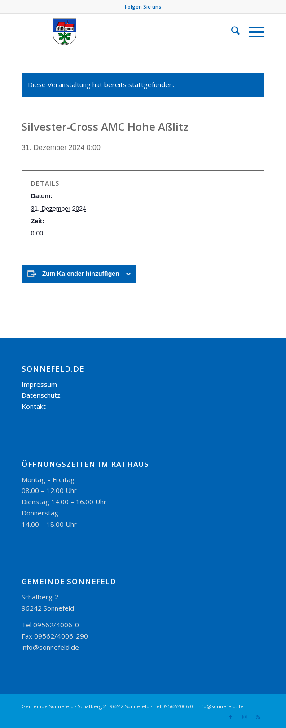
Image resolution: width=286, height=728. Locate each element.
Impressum (39, 384)
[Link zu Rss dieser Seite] (257, 717)
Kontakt (34, 406)
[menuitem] (231, 32)
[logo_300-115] (119, 32)
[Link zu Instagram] (244, 717)
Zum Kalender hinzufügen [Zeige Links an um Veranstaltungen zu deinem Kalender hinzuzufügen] (80, 273)
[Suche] (231, 32)
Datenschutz (41, 395)
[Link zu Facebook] (231, 717)
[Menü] (252, 32)
